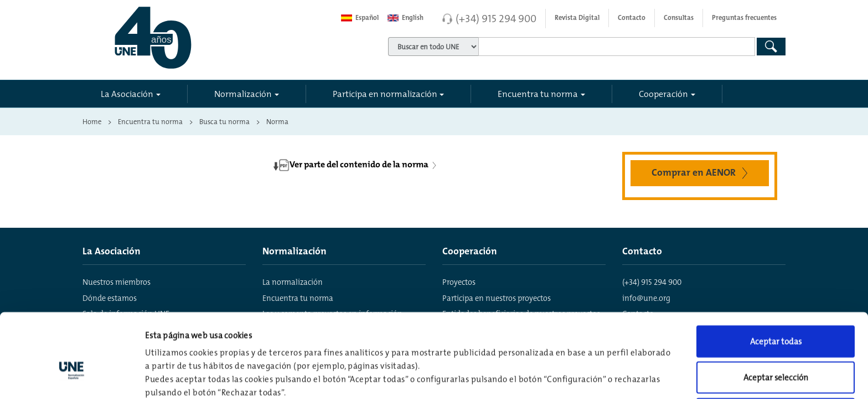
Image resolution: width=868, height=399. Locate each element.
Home (91, 121)
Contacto (631, 17)
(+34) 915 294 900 (496, 18)
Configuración (576, 377)
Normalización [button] (243, 93)
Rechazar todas (776, 349)
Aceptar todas (776, 276)
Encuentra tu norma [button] (538, 93)
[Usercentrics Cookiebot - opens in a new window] (71, 377)
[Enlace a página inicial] (202, 37)
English (405, 17)
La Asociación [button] (127, 93)
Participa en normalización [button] (385, 93)
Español (360, 17)
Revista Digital (577, 17)
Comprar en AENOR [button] (702, 172)
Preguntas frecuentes (744, 17)
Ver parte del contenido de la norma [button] (355, 165)
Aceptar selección (775, 313)
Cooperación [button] (663, 93)
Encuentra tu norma (150, 121)
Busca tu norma (224, 121)
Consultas (679, 17)
